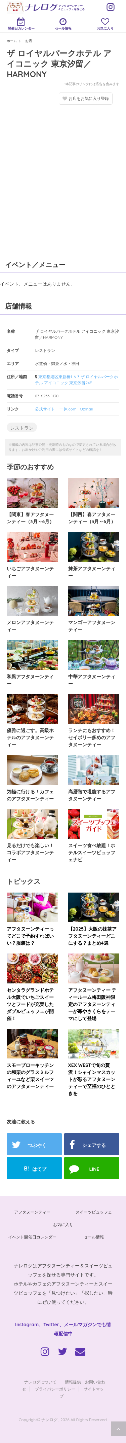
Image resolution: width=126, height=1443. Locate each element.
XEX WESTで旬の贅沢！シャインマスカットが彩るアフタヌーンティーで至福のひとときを (91, 1079)
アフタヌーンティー (32, 1212)
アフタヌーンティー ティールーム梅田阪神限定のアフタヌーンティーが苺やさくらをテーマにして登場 (92, 1004)
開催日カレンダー (21, 24)
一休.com (68, 408)
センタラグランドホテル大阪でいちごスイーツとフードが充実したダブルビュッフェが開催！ (30, 1004)
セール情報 (63, 24)
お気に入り (105, 24)
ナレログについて (40, 1381)
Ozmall (86, 408)
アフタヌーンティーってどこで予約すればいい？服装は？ (30, 936)
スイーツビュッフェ (94, 1212)
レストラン (22, 428)
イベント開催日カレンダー (32, 1236)
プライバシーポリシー (55, 1389)
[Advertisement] (63, 181)
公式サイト (45, 408)
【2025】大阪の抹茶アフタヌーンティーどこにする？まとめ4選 (92, 936)
